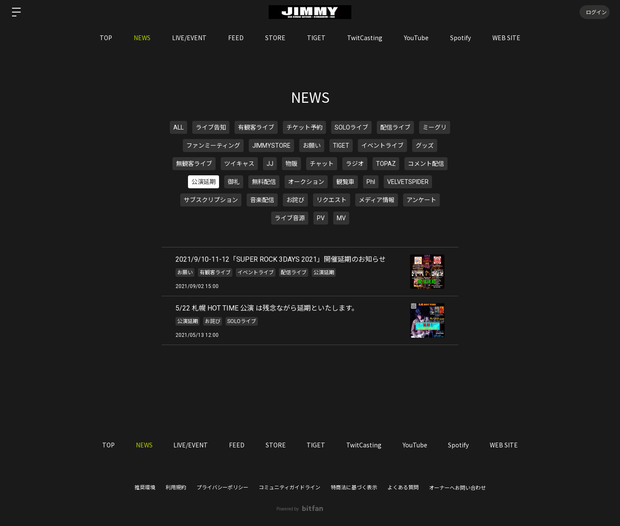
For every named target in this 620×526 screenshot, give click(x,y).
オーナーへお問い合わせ (457, 488)
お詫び (295, 199)
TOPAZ (386, 163)
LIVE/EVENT (189, 37)
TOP (106, 37)
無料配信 (264, 181)
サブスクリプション (211, 199)
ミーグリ (435, 127)
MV (341, 218)
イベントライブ (382, 145)
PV (321, 218)
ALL (178, 127)
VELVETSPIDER (408, 181)
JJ (269, 163)
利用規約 (176, 488)
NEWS (142, 37)
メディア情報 (377, 199)
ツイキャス (239, 163)
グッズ (425, 145)
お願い (312, 145)
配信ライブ (395, 127)
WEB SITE (506, 37)
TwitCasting (364, 37)
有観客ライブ (256, 127)
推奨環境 (145, 488)
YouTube (416, 37)
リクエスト (331, 199)
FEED (236, 37)
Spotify (460, 37)
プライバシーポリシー (222, 488)
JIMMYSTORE (271, 145)
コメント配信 (426, 163)
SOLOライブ (351, 127)
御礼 (234, 181)
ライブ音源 (290, 218)
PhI (370, 181)
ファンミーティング (213, 145)
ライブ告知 (211, 127)
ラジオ (355, 163)
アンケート (421, 199)
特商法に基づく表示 (354, 488)
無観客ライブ (194, 163)
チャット (322, 163)
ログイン (594, 12)
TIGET (316, 37)
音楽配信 (262, 199)
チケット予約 (304, 127)
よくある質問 (403, 488)
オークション (306, 181)
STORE (275, 37)
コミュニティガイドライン (289, 488)
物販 (291, 163)
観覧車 (345, 181)
